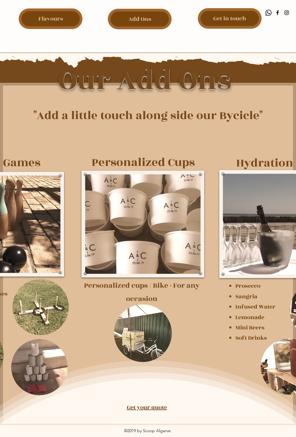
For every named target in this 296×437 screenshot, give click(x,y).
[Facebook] (278, 13)
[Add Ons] (140, 19)
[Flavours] (50, 18)
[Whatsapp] (268, 13)
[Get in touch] (230, 18)
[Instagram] (287, 13)
